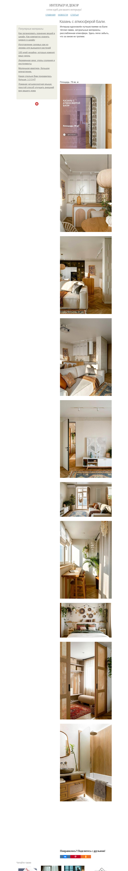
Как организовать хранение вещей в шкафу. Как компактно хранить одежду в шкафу (36, 36)
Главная (50, 14)
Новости (63, 14)
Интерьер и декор (64, 5)
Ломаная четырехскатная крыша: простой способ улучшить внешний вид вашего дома (36, 87)
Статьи (74, 14)
